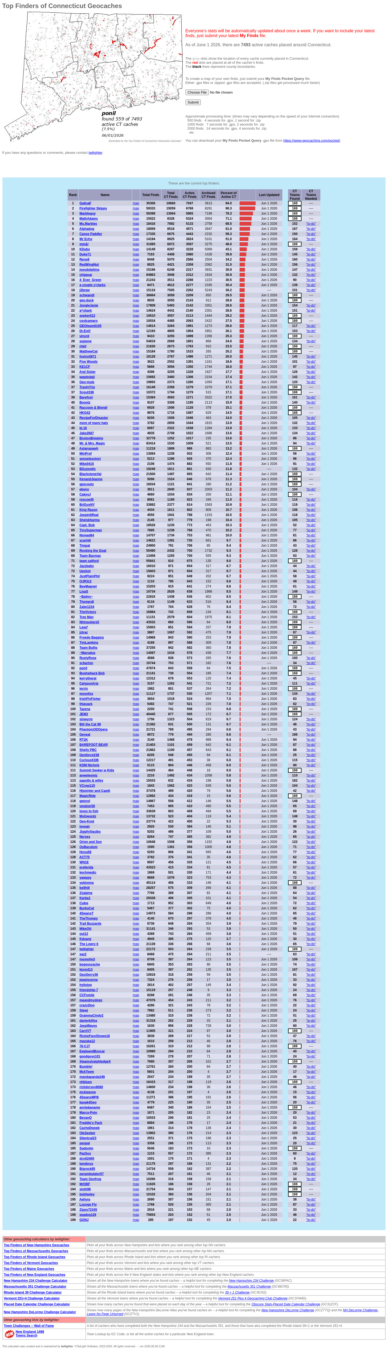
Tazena (84, 709)
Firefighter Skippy (93, 208)
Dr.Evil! (85, 331)
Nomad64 (86, 535)
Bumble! (85, 1066)
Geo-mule (86, 382)
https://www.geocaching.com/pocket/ (311, 140)
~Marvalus (87, 653)
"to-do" (311, 224)
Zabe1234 (86, 607)
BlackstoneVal (90, 474)
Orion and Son (90, 842)
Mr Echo (85, 239)
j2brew (84, 290)
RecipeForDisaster (93, 418)
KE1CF (84, 367)
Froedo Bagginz (91, 637)
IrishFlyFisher (90, 699)
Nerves (84, 837)
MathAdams (88, 218)
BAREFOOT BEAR (93, 745)
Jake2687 (86, 433)
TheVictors (87, 612)
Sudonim (86, 1148)
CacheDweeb (89, 1128)
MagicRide (87, 796)
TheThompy (88, 918)
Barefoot (86, 397)
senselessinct (90, 459)
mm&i (83, 244)
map (136, 203)
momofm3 (87, 959)
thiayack (85, 704)
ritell (82, 346)
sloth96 (85, 1189)
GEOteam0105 (90, 326)
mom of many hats (93, 423)
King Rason (88, 510)
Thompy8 (86, 602)
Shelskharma (89, 520)
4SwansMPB (89, 1097)
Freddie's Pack (90, 1123)
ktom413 (86, 969)
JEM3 (83, 714)
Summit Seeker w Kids (96, 770)
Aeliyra (84, 1199)
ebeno (84, 489)
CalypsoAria (88, 683)
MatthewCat (88, 351)
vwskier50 (87, 806)
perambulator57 (91, 1174)
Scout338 (86, 392)
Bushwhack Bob (92, 673)
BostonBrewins (91, 438)
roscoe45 (86, 499)
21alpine (85, 893)
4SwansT (86, 913)
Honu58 (85, 852)
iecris (83, 688)
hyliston (85, 985)
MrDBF (84, 1184)
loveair (84, 826)
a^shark (85, 310)
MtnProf (85, 453)
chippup (85, 275)
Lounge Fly (88, 1204)
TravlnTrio (87, 387)
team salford (89, 561)
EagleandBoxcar (92, 1051)
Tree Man (86, 617)
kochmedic (87, 872)
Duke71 (85, 254)
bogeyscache (89, 964)
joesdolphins (89, 270)
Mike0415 (86, 464)
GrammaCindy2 (91, 1015)
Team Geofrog (90, 1179)
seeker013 (87, 316)
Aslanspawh (88, 448)
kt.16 (83, 428)
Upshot (85, 571)
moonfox (86, 694)
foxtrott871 (87, 356)
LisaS (83, 591)
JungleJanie (88, 305)
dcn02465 (86, 1158)
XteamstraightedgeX (95, 1061)
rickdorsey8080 (91, 1087)
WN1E (84, 862)
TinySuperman (90, 530)
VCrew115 (87, 786)
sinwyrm (86, 719)
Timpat (84, 545)
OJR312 (85, 581)
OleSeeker (87, 1133)
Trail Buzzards (90, 923)
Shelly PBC (88, 750)
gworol (84, 801)
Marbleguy (87, 213)
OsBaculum (88, 847)
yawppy (85, 877)
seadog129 (87, 1215)
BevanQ (85, 1118)
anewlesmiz (88, 775)
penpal (84, 1143)
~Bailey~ (86, 597)
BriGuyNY (87, 505)
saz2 (82, 954)
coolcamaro (88, 321)
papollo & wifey (91, 780)
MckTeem (86, 1072)
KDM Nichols (89, 765)
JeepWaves (88, 1026)
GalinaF (85, 203)
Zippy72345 (88, 1210)
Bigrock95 (87, 1169)
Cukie (83, 903)
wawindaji (87, 377)
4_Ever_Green (90, 280)
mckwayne (87, 1092)
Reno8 (84, 259)
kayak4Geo (87, 1102)
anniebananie (89, 1107)
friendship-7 (88, 990)
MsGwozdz (87, 816)
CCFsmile (86, 995)
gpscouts (86, 484)
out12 (83, 934)
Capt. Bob (87, 525)
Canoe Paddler (90, 234)
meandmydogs (90, 1000)
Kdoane (85, 939)
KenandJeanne (90, 479)
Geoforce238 (89, 755)
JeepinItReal (89, 515)
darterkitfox (88, 1021)
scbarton (86, 663)
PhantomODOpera (93, 729)
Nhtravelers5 (89, 622)
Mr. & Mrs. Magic (92, 443)
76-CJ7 (84, 1046)
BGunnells (87, 469)
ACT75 (84, 857)
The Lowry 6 (88, 944)
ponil (83, 668)
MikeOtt (85, 929)
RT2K (83, 740)
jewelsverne (88, 980)
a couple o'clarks (92, 285)
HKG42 (84, 413)
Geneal (84, 734)
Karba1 (85, 898)
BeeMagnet (88, 586)
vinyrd (84, 336)
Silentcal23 (87, 1138)
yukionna (86, 883)
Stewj (83, 1010)
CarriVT (85, 1031)
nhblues (85, 1082)
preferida (86, 867)
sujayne (85, 341)
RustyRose (87, 658)
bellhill (84, 888)
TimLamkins (88, 642)
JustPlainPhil (89, 576)
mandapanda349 (92, 1077)
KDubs (84, 249)
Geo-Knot (86, 821)
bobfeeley (87, 1194)
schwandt (86, 295)
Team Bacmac (90, 556)
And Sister (87, 372)
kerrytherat (87, 678)
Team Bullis (88, 648)
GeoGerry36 (88, 975)
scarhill (85, 540)
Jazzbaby (86, 566)
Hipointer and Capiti (94, 791)
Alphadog (86, 229)
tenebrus (86, 1164)
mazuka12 (87, 1041)
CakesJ (85, 494)
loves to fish (88, 811)
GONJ (84, 1220)
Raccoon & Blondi (93, 407)
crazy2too (87, 1005)
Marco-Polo (88, 1112)
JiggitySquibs (90, 831)
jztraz (83, 632)
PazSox (85, 1153)
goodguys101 (89, 1056)
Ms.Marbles (88, 224)
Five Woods (88, 362)
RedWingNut (89, 264)
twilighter (95, 153)
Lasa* (83, 627)
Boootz (85, 402)
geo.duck (86, 300)
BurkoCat (86, 908)
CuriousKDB (89, 760)
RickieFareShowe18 (94, 1036)
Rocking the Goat (92, 551)
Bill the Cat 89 (90, 724)
